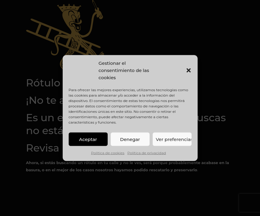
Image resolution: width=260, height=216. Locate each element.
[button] (189, 71)
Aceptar (88, 139)
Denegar (130, 139)
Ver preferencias (174, 139)
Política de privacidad (146, 153)
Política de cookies (107, 153)
